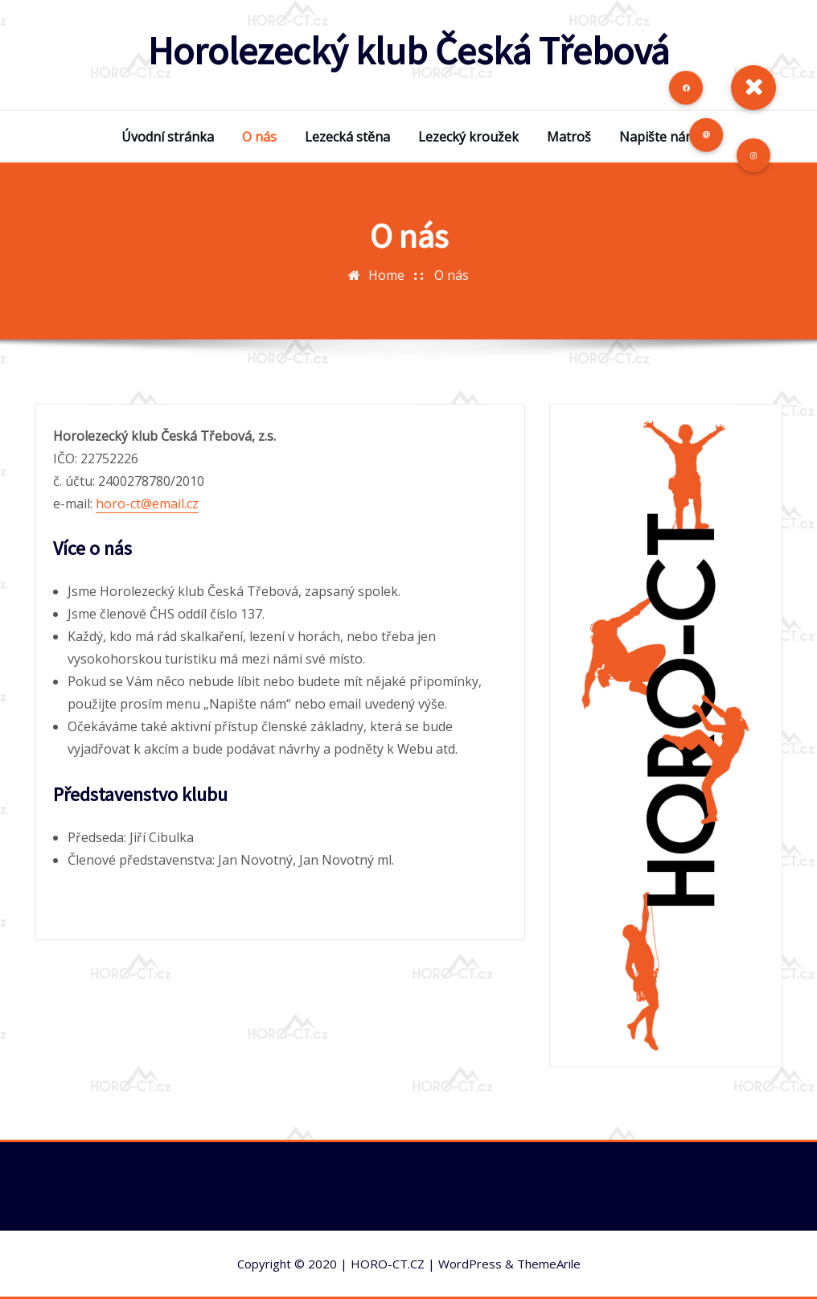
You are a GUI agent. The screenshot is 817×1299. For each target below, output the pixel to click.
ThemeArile (549, 1264)
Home (386, 275)
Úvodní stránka (167, 137)
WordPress (470, 1264)
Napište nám (657, 137)
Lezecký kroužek (468, 137)
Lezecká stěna (347, 137)
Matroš (569, 137)
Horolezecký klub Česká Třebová (408, 51)
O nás (259, 137)
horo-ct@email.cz (147, 503)
